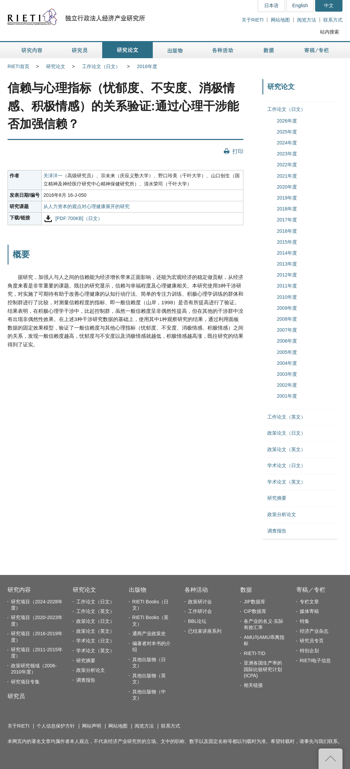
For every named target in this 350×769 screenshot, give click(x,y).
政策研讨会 (200, 601)
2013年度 (287, 264)
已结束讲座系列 (204, 631)
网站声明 (91, 726)
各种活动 (196, 590)
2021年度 (287, 176)
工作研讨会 (200, 611)
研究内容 (19, 590)
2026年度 (287, 121)
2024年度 (287, 142)
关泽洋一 (53, 175)
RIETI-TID (254, 653)
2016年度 (147, 66)
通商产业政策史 (149, 633)
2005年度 (287, 352)
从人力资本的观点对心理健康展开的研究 (86, 206)
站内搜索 (329, 32)
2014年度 (287, 253)
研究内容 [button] (32, 50)
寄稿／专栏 (310, 590)
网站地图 (280, 20)
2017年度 (287, 219)
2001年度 (287, 396)
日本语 (271, 5)
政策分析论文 (281, 514)
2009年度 (287, 308)
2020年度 (287, 187)
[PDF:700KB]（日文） (79, 218)
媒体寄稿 (309, 611)
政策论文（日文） (286, 433)
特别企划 (309, 650)
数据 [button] (269, 50)
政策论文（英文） (286, 449)
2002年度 (287, 385)
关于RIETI (253, 20)
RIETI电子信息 (315, 660)
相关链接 (253, 685)
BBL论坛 (197, 621)
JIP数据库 (254, 601)
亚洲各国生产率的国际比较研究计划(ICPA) (263, 669)
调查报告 (276, 531)
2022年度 (287, 164)
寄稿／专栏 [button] (316, 50)
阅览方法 (306, 20)
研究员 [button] (79, 50)
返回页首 (330, 758)
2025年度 (287, 131)
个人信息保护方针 (56, 726)
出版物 (137, 590)
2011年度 (287, 286)
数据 (246, 590)
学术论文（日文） (286, 465)
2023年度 (287, 153)
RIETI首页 (18, 66)
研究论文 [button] (127, 50)
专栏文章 (309, 601)
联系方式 (332, 20)
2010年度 (287, 297)
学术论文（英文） (286, 482)
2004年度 (287, 363)
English (300, 5)
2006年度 (287, 341)
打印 (237, 151)
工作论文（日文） (101, 66)
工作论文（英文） (286, 417)
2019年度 (287, 198)
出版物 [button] (175, 50)
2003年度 (287, 374)
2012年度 (287, 275)
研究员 (16, 696)
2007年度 (287, 330)
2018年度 (287, 209)
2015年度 (287, 242)
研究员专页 (312, 640)
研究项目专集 (25, 681)
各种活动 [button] (222, 50)
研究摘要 (276, 498)
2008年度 (287, 319)
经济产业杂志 (314, 631)
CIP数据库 (255, 611)
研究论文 (55, 66)
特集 (304, 621)
